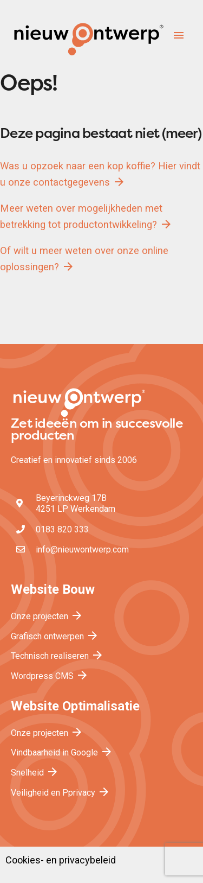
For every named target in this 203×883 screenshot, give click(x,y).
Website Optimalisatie (75, 706)
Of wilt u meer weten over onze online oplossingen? (84, 259)
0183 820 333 (62, 529)
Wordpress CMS (50, 676)
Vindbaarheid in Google (62, 752)
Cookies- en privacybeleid (60, 860)
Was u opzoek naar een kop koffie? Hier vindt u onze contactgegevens (100, 174)
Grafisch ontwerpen (55, 636)
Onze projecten (47, 616)
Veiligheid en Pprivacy (60, 792)
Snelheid (35, 772)
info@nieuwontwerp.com (82, 549)
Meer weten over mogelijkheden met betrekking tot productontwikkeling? (86, 216)
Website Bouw (53, 589)
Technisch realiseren (57, 656)
